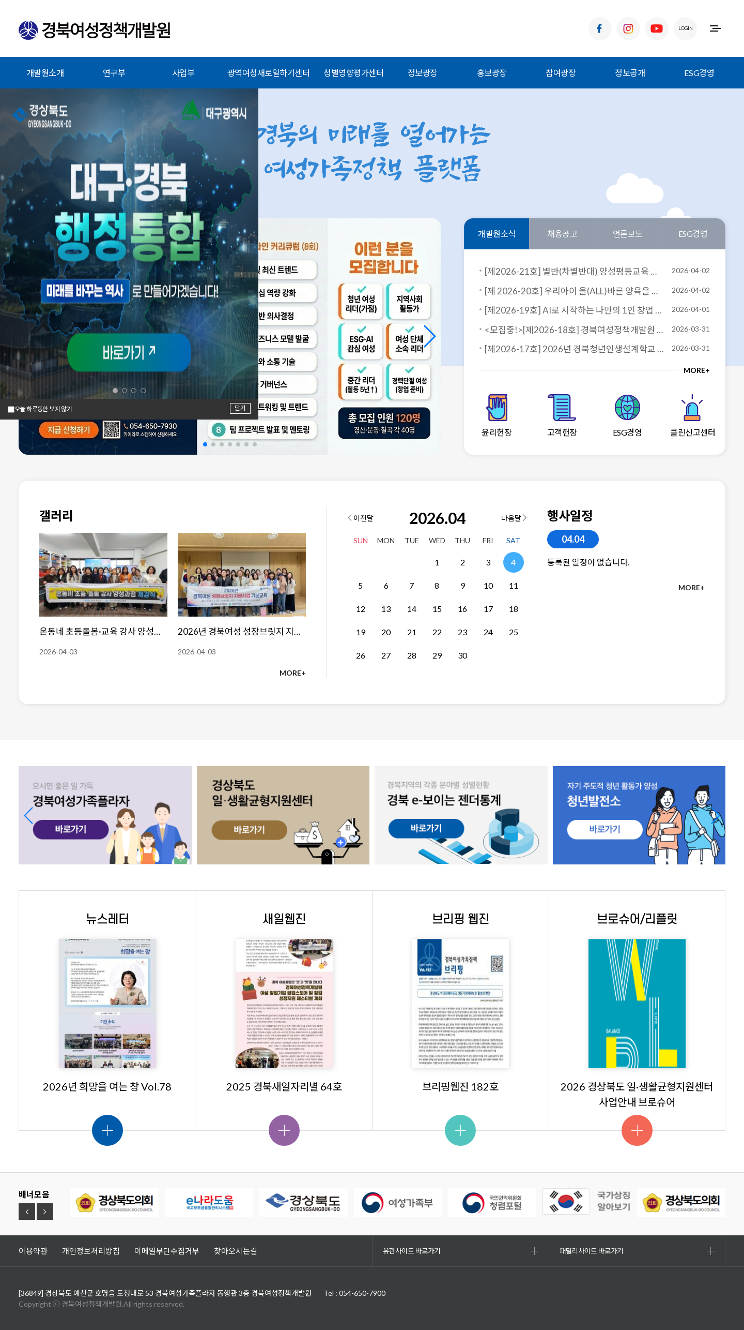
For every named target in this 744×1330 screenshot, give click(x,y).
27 (386, 655)
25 (513, 632)
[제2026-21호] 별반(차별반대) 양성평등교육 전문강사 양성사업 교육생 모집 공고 (574, 271)
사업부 (183, 73)
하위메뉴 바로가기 (0, 0)
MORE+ (697, 370)
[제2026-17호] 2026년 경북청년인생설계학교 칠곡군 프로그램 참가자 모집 (574, 348)
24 (488, 632)
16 (462, 609)
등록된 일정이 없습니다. (588, 562)
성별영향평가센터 (353, 73)
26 (360, 655)
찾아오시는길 (235, 1251)
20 (386, 632)
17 (488, 609)
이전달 (361, 518)
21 (411, 632)
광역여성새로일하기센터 (268, 73)
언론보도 (628, 233)
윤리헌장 (497, 415)
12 (360, 609)
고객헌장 (562, 415)
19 (360, 632)
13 (386, 609)
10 (488, 585)
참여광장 (561, 73)
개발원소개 (45, 73)
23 (462, 632)
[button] (429, 336)
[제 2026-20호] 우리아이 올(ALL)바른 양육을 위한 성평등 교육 (574, 291)
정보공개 (630, 73)
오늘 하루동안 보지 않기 (43, 409)
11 (513, 585)
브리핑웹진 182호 (460, 1086)
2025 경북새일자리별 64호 (284, 1086)
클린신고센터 (692, 415)
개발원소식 (497, 233)
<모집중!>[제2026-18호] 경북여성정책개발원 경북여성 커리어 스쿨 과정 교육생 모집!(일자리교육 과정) (574, 329)
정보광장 (423, 73)
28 (411, 655)
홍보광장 (492, 73)
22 (437, 632)
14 (411, 609)
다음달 (513, 518)
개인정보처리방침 (91, 1251)
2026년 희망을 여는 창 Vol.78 (107, 1086)
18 (513, 609)
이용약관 (33, 1251)
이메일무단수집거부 (166, 1251)
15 (437, 609)
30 (462, 655)
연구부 (114, 73)
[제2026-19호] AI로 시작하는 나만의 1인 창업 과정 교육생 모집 (574, 310)
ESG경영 (699, 73)
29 (437, 655)
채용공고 (562, 233)
